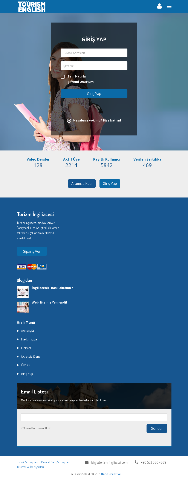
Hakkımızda (29, 339)
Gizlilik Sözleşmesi (27, 462)
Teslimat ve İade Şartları (30, 467)
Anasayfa (27, 331)
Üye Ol (25, 365)
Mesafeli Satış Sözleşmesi (55, 462)
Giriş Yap (110, 183)
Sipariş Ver (32, 251)
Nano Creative (111, 474)
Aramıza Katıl (81, 183)
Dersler (26, 348)
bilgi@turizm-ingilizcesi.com (109, 462)
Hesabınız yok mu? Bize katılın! (94, 120)
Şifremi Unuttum (81, 82)
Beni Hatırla (73, 76)
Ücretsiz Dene (31, 356)
